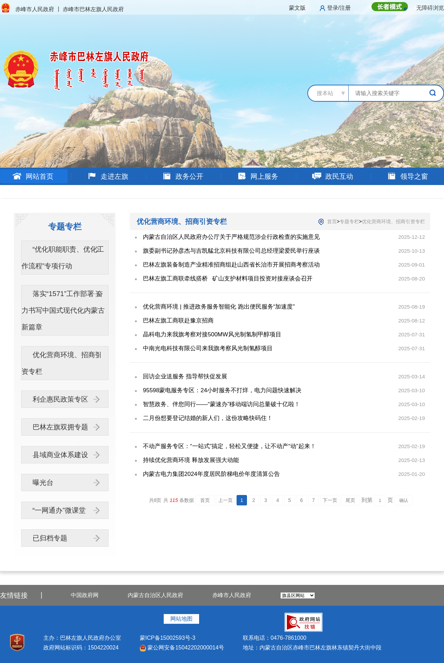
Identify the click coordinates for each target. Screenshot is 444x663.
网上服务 (257, 176)
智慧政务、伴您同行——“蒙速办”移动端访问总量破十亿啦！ (221, 404)
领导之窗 (407, 176)
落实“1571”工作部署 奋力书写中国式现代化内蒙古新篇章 (63, 310)
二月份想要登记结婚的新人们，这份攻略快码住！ (208, 418)
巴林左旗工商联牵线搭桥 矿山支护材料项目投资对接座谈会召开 (228, 278)
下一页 (330, 500)
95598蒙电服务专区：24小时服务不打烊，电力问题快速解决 (222, 390)
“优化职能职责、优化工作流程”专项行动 (63, 257)
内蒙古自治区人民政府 (155, 595)
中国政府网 (85, 595)
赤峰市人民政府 (231, 595)
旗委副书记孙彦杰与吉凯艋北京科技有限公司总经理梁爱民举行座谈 (231, 250)
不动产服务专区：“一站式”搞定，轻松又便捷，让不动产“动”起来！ (229, 446)
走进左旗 (107, 176)
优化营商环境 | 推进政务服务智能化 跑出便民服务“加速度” (219, 306)
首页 (332, 221)
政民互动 (332, 176)
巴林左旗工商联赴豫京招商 (178, 320)
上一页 (225, 500)
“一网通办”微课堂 (59, 510)
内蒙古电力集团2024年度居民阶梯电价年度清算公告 (211, 474)
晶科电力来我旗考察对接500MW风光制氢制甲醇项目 (212, 334)
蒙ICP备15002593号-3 (167, 638)
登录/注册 (339, 8)
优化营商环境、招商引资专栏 (62, 363)
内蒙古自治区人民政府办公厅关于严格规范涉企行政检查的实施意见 (231, 237)
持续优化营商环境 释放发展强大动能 (191, 460)
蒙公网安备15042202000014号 (182, 648)
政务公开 (182, 176)
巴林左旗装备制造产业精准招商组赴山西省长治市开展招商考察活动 (231, 264)
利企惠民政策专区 (60, 399)
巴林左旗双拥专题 (60, 427)
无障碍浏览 (430, 8)
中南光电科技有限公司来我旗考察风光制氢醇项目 (208, 348)
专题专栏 (349, 221)
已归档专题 (50, 538)
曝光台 (43, 482)
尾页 (350, 500)
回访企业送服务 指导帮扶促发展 (185, 376)
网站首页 (32, 176)
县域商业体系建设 (60, 455)
